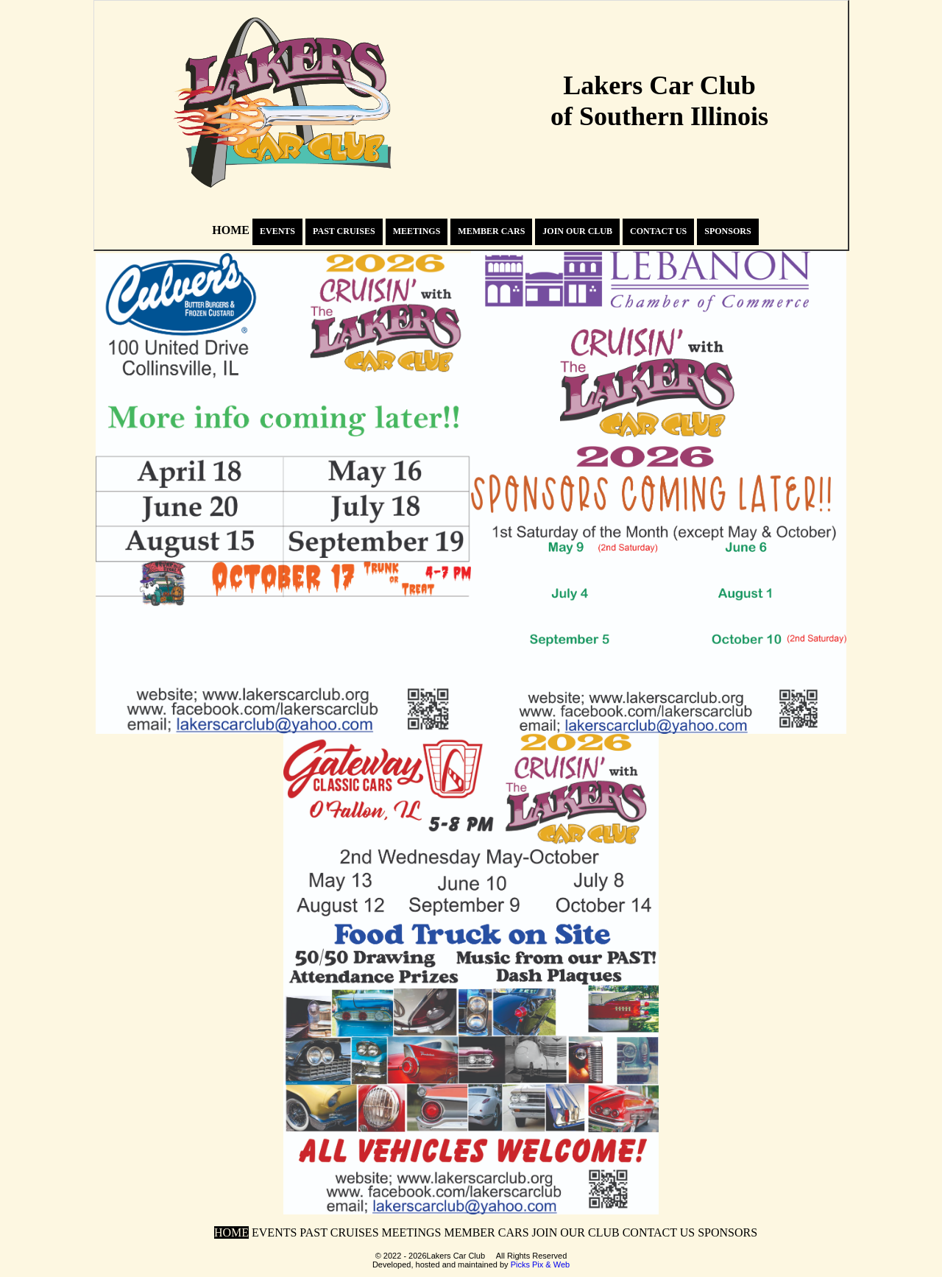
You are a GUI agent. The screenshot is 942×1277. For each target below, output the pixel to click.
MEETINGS (417, 231)
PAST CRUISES (344, 231)
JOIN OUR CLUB (577, 231)
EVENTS (277, 231)
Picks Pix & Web (540, 1264)
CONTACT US (658, 231)
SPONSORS (727, 231)
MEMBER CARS (491, 231)
